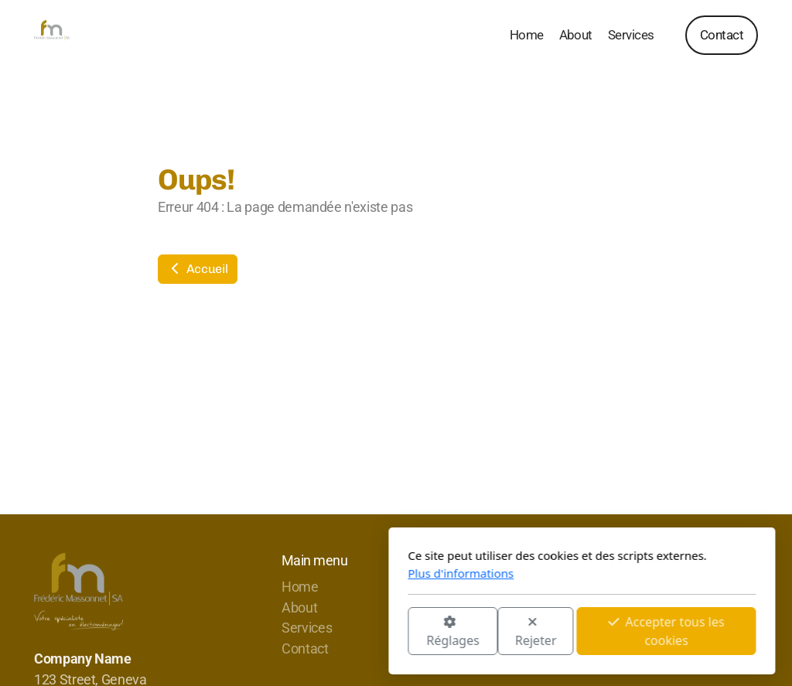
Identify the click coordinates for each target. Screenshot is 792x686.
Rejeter (350, 632)
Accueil (197, 268)
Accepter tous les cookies (480, 631)
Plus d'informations (275, 573)
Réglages (267, 632)
